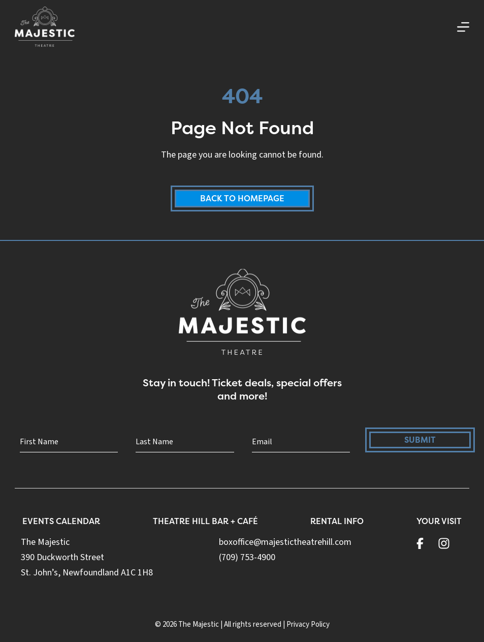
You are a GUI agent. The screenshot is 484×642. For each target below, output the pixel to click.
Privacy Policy (308, 624)
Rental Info (337, 521)
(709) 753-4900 (247, 557)
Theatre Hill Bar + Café (205, 521)
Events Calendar (61, 521)
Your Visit (439, 521)
